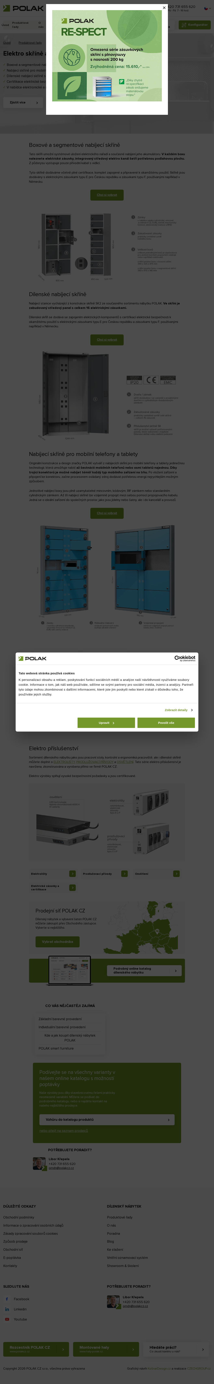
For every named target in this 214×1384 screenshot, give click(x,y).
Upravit (106, 722)
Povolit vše (166, 722)
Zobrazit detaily (176, 710)
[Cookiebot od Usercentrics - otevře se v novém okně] (177, 658)
